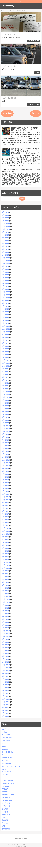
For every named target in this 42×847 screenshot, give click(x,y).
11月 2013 (6, 633)
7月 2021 (5, 374)
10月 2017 (6, 500)
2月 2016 (5, 557)
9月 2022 (5, 335)
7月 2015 (5, 577)
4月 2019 (5, 448)
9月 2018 (5, 468)
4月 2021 (5, 383)
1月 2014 (5, 628)
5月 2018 (5, 480)
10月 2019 (6, 431)
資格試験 (5, 820)
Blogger (24, 838)
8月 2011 (5, 710)
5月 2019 (5, 446)
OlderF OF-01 (7, 752)
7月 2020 (5, 406)
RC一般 (5, 760)
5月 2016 (5, 548)
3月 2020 (5, 417)
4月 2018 (5, 483)
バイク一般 (6, 806)
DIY (3, 743)
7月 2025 (5, 238)
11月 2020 (6, 394)
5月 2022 (5, 346)
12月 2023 (6, 292)
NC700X (5, 749)
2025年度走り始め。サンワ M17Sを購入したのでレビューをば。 (25, 129)
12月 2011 (6, 699)
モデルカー (6, 815)
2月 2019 (5, 454)
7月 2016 (5, 542)
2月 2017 (5, 522)
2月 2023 (5, 320)
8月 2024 (5, 269)
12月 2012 (6, 665)
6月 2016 (5, 545)
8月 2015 (5, 574)
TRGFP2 (5, 792)
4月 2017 (5, 517)
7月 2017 (5, 508)
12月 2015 (6, 562)
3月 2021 (5, 386)
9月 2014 (5, 605)
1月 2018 (5, 491)
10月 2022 (6, 332)
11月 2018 (6, 463)
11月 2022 (6, 329)
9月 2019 (5, 434)
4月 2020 (5, 414)
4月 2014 (5, 619)
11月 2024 (6, 261)
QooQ (24, 846)
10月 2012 (6, 671)
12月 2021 (6, 360)
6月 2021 (5, 377)
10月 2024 (6, 263)
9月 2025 (5, 232)
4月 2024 (5, 280)
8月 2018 (5, 471)
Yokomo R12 (7, 797)
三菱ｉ (4, 817)
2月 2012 (5, 693)
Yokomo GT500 (8, 795)
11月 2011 (6, 702)
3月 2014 (5, 622)
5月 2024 (5, 278)
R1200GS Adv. (7, 758)
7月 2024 (5, 272)
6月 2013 (5, 648)
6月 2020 (5, 409)
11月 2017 (6, 497)
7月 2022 (5, 340)
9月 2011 (5, 707)
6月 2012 (5, 682)
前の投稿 (35, 113)
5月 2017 (5, 514)
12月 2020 (6, 392)
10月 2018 (6, 466)
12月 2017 (6, 494)
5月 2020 (5, 411)
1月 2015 (5, 594)
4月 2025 (5, 246)
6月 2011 (5, 716)
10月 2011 (6, 705)
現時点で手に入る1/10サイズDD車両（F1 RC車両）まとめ (25, 150)
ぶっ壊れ (5, 809)
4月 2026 (5, 212)
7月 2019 (5, 440)
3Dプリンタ (6, 729)
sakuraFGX (6, 763)
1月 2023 (5, 323)
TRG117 (5, 789)
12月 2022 (6, 326)
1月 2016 (5, 559)
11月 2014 (6, 599)
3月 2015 (5, 588)
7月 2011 (5, 713)
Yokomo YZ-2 (7, 800)
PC (3, 755)
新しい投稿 (7, 113)
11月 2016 (6, 531)
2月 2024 (5, 286)
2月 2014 (5, 625)
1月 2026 (5, 221)
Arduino (5, 732)
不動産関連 (6, 829)
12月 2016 (6, 528)
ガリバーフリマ (8, 69)
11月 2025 (6, 226)
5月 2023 (5, 312)
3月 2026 (5, 215)
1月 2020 (5, 423)
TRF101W (6, 786)
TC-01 (4, 777)
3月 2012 (5, 690)
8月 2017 (5, 505)
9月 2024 (5, 266)
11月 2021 (6, 363)
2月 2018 (5, 488)
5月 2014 (5, 616)
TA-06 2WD (6, 772)
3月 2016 (5, 554)
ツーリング (6, 803)
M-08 (4, 746)
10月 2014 (6, 602)
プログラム (6, 812)
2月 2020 (5, 420)
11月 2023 (6, 295)
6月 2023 (5, 309)
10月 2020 (6, 397)
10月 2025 (6, 229)
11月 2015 (6, 565)
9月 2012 (5, 673)
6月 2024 (5, 275)
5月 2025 (5, 243)
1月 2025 (5, 255)
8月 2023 (5, 303)
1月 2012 (5, 696)
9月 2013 (5, 639)
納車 (3, 101)
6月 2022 (5, 343)
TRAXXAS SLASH (9, 783)
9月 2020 (5, 400)
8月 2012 (5, 676)
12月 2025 (6, 224)
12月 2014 (6, 596)
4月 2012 (5, 688)
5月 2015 (5, 582)
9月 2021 (5, 369)
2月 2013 (5, 659)
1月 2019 (5, 457)
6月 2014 (5, 614)
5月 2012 (5, 685)
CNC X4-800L (7, 738)
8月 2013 (5, 642)
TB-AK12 (5, 775)
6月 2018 (5, 477)
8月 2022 (5, 337)
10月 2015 (6, 568)
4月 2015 (5, 585)
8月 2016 (5, 540)
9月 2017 (5, 502)
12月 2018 (6, 460)
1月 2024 (5, 289)
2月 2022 (5, 354)
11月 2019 (6, 428)
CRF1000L (6, 741)
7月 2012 (5, 679)
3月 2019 (5, 451)
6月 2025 (5, 241)
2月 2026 (5, 218)
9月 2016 (5, 537)
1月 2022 (5, 357)
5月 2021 (5, 380)
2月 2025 (5, 252)
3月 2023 (5, 318)
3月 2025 (5, 249)
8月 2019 (5, 437)
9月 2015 (5, 571)
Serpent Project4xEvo (11, 766)
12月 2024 (6, 258)
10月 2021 (6, 366)
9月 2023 (5, 300)
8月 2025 (5, 235)
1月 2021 (5, 389)
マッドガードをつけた (11, 37)
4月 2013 (5, 653)
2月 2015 (5, 591)
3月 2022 (5, 352)
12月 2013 (6, 631)
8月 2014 (5, 608)
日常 (37, 73)
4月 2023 (5, 315)
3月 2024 (5, 283)
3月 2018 (5, 485)
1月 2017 (5, 525)
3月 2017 (5, 520)
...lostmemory (7, 6)
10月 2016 (6, 534)
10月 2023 (6, 298)
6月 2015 (5, 579)
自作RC (5, 823)
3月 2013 (5, 656)
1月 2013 (5, 662)
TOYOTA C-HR (34, 41)
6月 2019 (5, 443)
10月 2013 (6, 636)
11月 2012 (6, 668)
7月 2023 (5, 306)
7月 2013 (5, 645)
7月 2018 (5, 474)
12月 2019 (6, 426)
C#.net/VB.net (7, 735)
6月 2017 (5, 511)
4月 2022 (5, 349)
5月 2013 (5, 651)
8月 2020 (5, 403)
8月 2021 (5, 372)
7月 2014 (5, 611)
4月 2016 (5, 551)
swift (4, 769)
